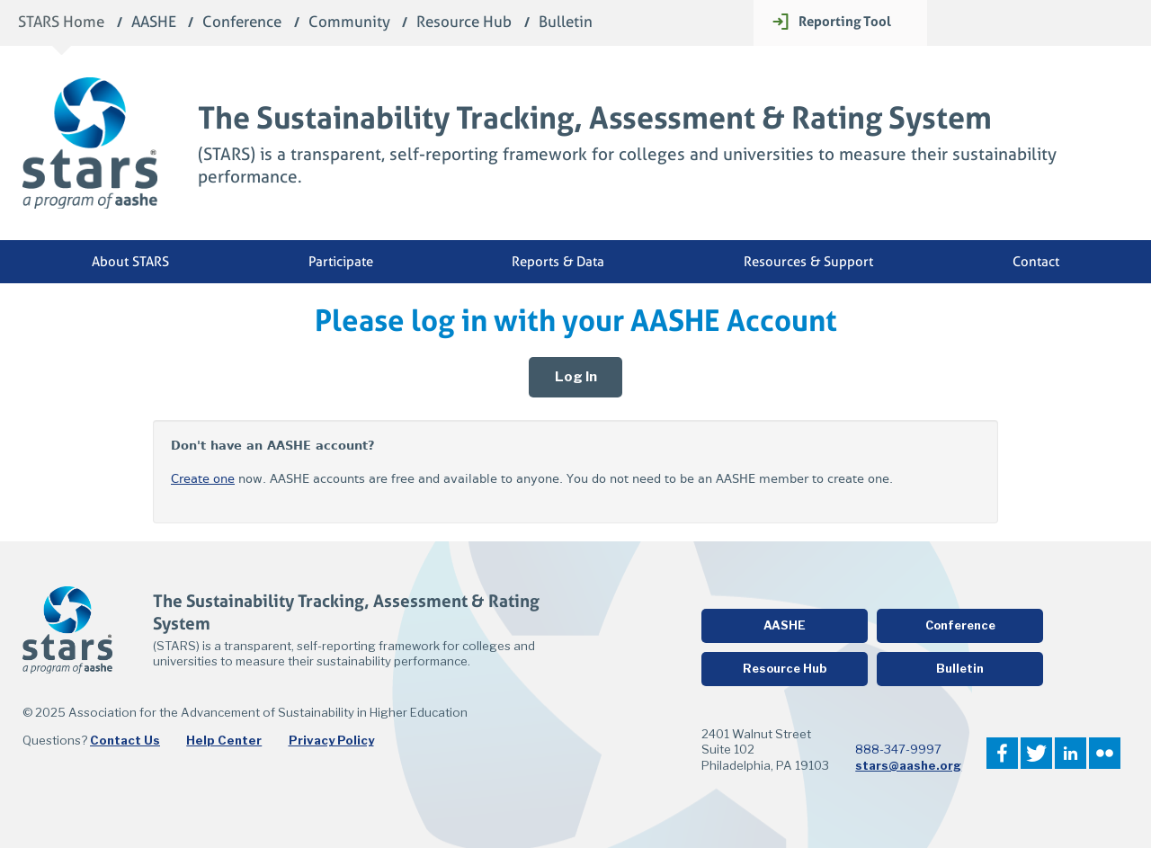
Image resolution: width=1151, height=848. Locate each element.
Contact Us (125, 740)
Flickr (1104, 753)
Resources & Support (808, 262)
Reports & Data (558, 262)
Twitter (1036, 753)
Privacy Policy (331, 740)
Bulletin (566, 22)
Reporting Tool (845, 21)
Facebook (1002, 753)
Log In (576, 377)
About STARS (130, 262)
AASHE (153, 22)
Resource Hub (464, 22)
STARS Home (61, 22)
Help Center (224, 740)
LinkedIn (1070, 753)
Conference (241, 22)
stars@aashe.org (908, 765)
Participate (340, 262)
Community (349, 22)
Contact (1036, 262)
